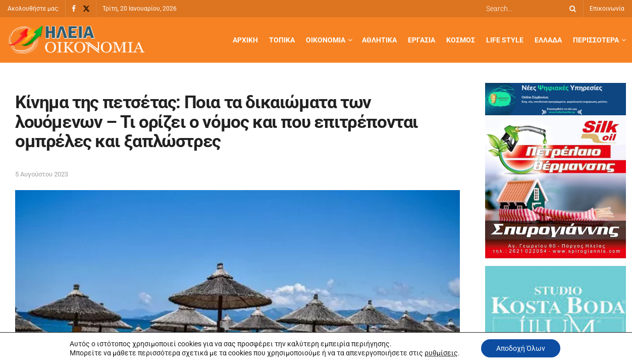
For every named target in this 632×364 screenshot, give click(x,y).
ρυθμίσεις (441, 353)
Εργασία (421, 40)
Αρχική (245, 40)
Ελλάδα (548, 40)
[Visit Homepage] (76, 40)
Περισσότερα (596, 40)
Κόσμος (460, 40)
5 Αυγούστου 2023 (41, 174)
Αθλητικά (379, 40)
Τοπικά (282, 40)
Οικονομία (325, 40)
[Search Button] (570, 8)
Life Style (504, 40)
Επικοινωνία (607, 8)
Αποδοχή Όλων (520, 348)
